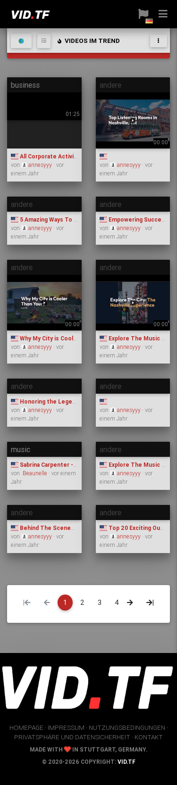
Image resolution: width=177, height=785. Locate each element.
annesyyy (37, 164)
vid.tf (126, 761)
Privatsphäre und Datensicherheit (72, 737)
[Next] (130, 603)
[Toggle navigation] (158, 40)
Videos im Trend (88, 40)
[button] (143, 14)
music (20, 449)
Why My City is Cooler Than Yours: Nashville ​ (76, 338)
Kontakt (149, 737)
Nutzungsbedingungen (127, 727)
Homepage (26, 727)
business (25, 85)
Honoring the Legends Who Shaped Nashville (77, 401)
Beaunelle (35, 473)
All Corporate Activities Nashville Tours (70, 156)
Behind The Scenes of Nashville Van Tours (74, 527)
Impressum (66, 727)
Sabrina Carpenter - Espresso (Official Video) (77, 464)
